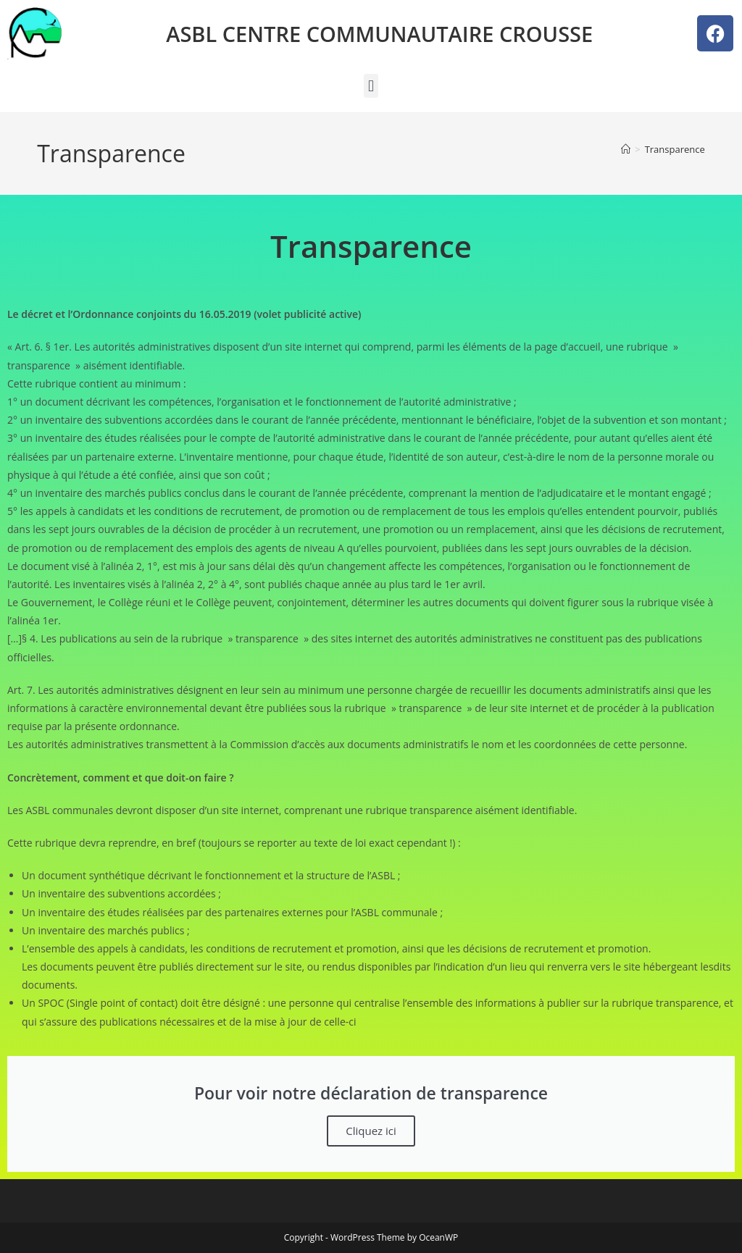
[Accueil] (625, 149)
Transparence (675, 149)
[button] (371, 86)
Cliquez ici (371, 1130)
